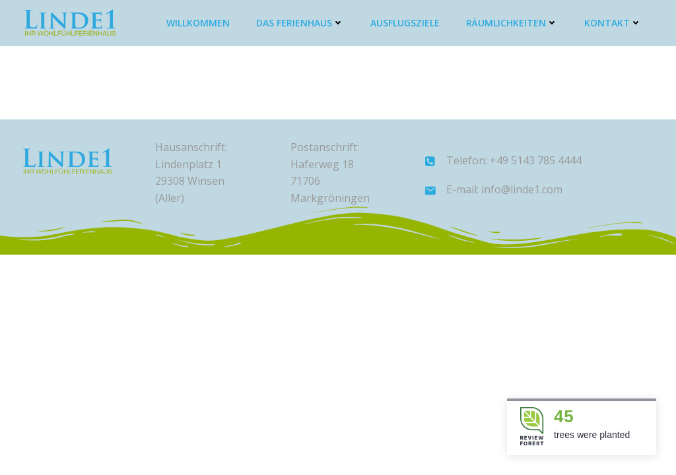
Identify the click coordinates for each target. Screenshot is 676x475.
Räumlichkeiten (512, 22)
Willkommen (198, 22)
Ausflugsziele (405, 22)
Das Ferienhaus (300, 22)
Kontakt (613, 22)
